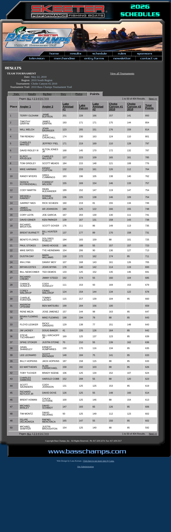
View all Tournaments (122, 73)
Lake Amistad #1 (68, 106)
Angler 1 (25, 106)
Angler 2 (47, 106)
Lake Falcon (83, 107)
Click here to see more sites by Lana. (98, 461)
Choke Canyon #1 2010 (116, 106)
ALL (29, 98)
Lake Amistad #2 (97, 106)
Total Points (149, 107)
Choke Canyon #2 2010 (134, 106)
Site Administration (85, 466)
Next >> (153, 98)
